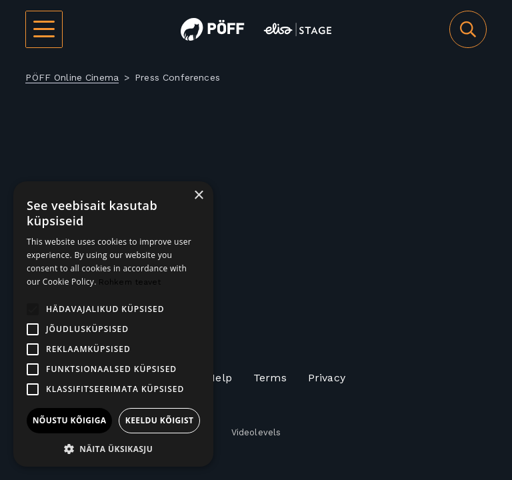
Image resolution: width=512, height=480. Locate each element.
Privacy (326, 377)
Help (219, 377)
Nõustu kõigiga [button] (70, 420)
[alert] (113, 324)
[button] (113, 447)
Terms (270, 377)
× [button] (198, 196)
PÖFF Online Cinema (72, 77)
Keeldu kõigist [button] (159, 420)
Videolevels (256, 433)
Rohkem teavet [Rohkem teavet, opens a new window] (130, 282)
